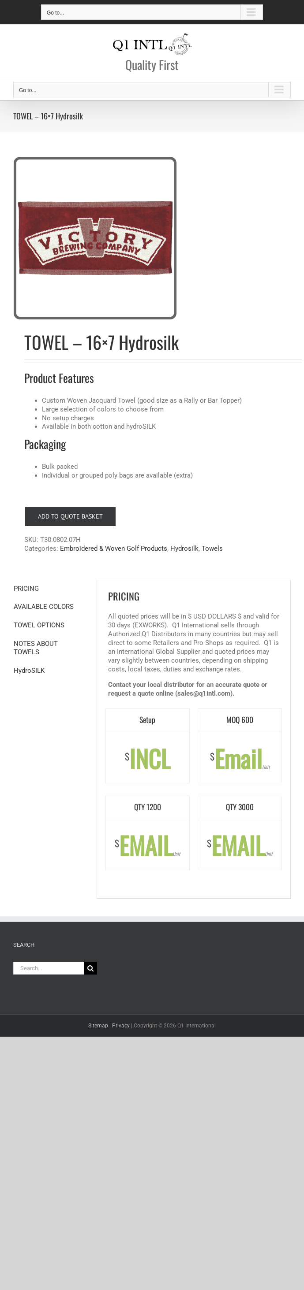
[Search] (90, 968)
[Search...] (48, 968)
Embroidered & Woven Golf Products (113, 548)
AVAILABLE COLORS (44, 607)
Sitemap (98, 1026)
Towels (212, 548)
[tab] (49, 589)
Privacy (121, 1026)
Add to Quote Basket (70, 516)
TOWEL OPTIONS (39, 625)
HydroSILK (29, 671)
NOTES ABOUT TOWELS (36, 648)
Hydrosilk (184, 548)
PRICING (26, 589)
